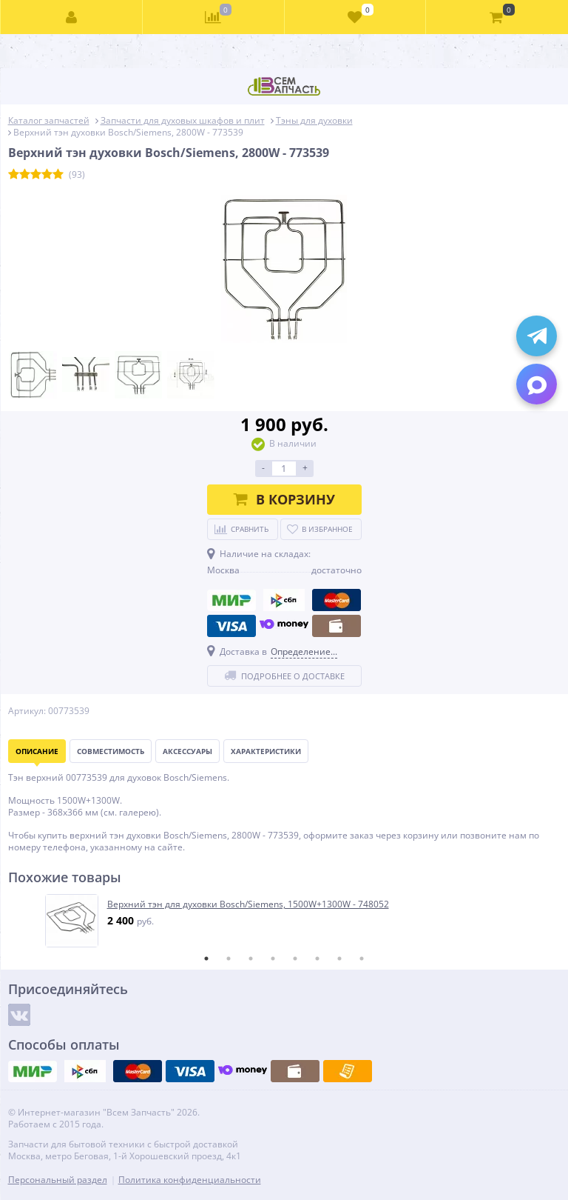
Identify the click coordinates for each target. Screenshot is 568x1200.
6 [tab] (317, 958)
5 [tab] (295, 958)
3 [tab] (250, 958)
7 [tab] (339, 958)
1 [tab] (206, 958)
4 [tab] (273, 958)
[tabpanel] (285, 920)
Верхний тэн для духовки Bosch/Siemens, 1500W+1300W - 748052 (248, 904)
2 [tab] (228, 958)
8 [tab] (361, 958)
